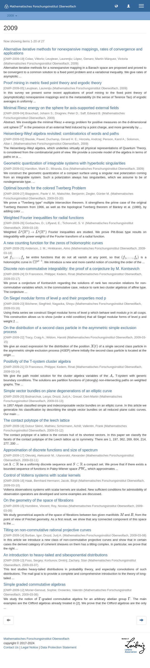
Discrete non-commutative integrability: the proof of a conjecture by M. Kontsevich (71, 269)
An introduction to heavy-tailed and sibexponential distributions (56, 555)
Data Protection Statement (58, 647)
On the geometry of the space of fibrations (38, 500)
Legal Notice (29, 647)
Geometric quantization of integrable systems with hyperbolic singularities (64, 163)
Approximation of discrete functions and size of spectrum (51, 450)
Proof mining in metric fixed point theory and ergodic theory (53, 83)
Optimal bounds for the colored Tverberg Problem (45, 188)
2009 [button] (12, 15)
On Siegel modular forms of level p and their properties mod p (55, 298)
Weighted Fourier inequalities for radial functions (44, 218)
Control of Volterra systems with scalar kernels (42, 475)
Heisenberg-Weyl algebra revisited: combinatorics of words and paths (61, 134)
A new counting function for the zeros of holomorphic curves (53, 243)
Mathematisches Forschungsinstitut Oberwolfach (36, 638)
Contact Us (11, 647)
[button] (116, 6)
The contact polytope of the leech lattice (37, 420)
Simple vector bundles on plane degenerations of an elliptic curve (58, 391)
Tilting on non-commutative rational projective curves (47, 530)
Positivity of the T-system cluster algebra (37, 361)
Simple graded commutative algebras (34, 584)
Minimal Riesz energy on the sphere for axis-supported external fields (61, 108)
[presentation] (63, 122)
